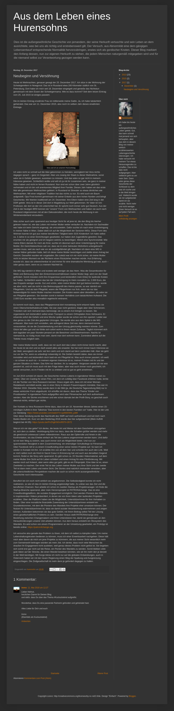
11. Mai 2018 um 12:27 (38, 588)
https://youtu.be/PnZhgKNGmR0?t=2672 (52, 422)
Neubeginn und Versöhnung (136, 89)
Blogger (132, 696)
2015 (124, 78)
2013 (124, 75)
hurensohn (127, 118)
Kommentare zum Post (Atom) (37, 678)
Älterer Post (102, 673)
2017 (124, 82)
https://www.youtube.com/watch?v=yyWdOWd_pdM (52, 413)
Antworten (25, 621)
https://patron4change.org (40, 527)
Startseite (55, 673)
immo (24, 588)
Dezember (129, 86)
